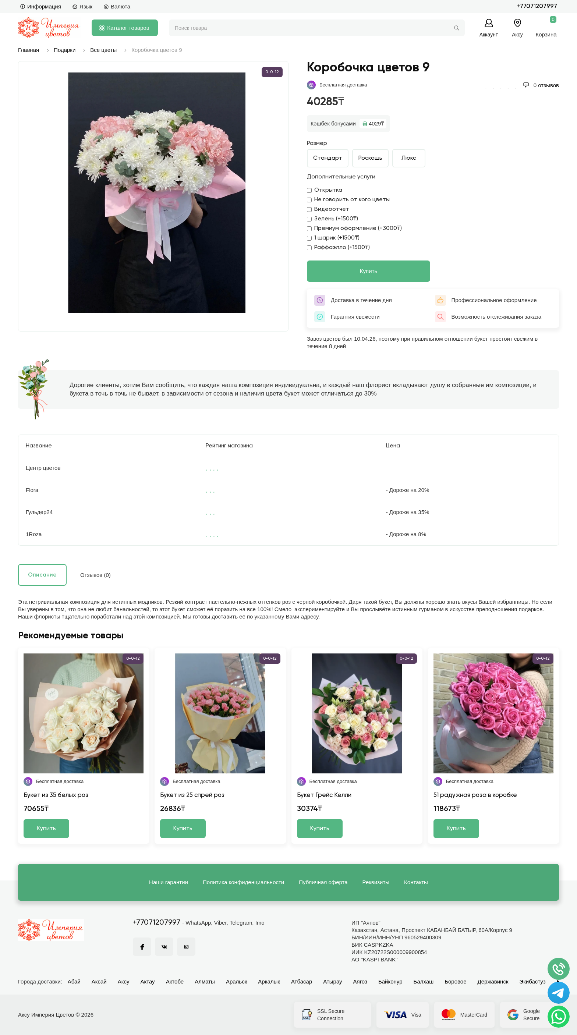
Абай (74, 981)
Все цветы (103, 50)
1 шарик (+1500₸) (333, 238)
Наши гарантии (168, 882)
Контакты (416, 882)
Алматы (205, 981)
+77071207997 (537, 6)
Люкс (408, 158)
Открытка (324, 190)
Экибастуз (532, 981)
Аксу (124, 981)
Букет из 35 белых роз (56, 795)
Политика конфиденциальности (243, 882)
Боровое (455, 981)
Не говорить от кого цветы (348, 200)
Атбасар (301, 981)
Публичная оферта (323, 882)
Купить (368, 271)
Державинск (493, 981)
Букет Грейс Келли (324, 795)
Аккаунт (488, 34)
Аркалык (269, 981)
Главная (28, 50)
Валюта (116, 6)
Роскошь (370, 158)
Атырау (332, 981)
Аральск (236, 981)
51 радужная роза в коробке (475, 795)
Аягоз (360, 981)
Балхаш (424, 981)
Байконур (390, 981)
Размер (317, 143)
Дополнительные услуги (341, 177)
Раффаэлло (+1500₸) (338, 248)
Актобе (175, 981)
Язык (82, 6)
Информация (40, 6)
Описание (42, 575)
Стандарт (327, 158)
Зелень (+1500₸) (332, 219)
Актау (148, 981)
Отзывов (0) (95, 575)
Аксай (99, 981)
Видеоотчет (328, 209)
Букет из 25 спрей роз (192, 795)
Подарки (64, 50)
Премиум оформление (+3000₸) (354, 228)
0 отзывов (541, 85)
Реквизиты (376, 882)
